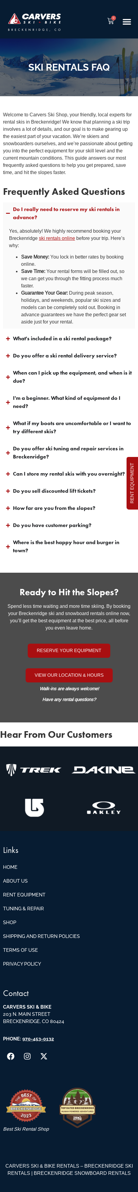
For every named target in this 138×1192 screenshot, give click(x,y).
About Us (15, 881)
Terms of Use (20, 950)
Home (10, 867)
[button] (126, 21)
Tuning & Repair (23, 909)
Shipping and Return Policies (41, 936)
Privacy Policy (22, 964)
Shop (9, 922)
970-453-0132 (38, 1039)
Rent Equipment (24, 895)
